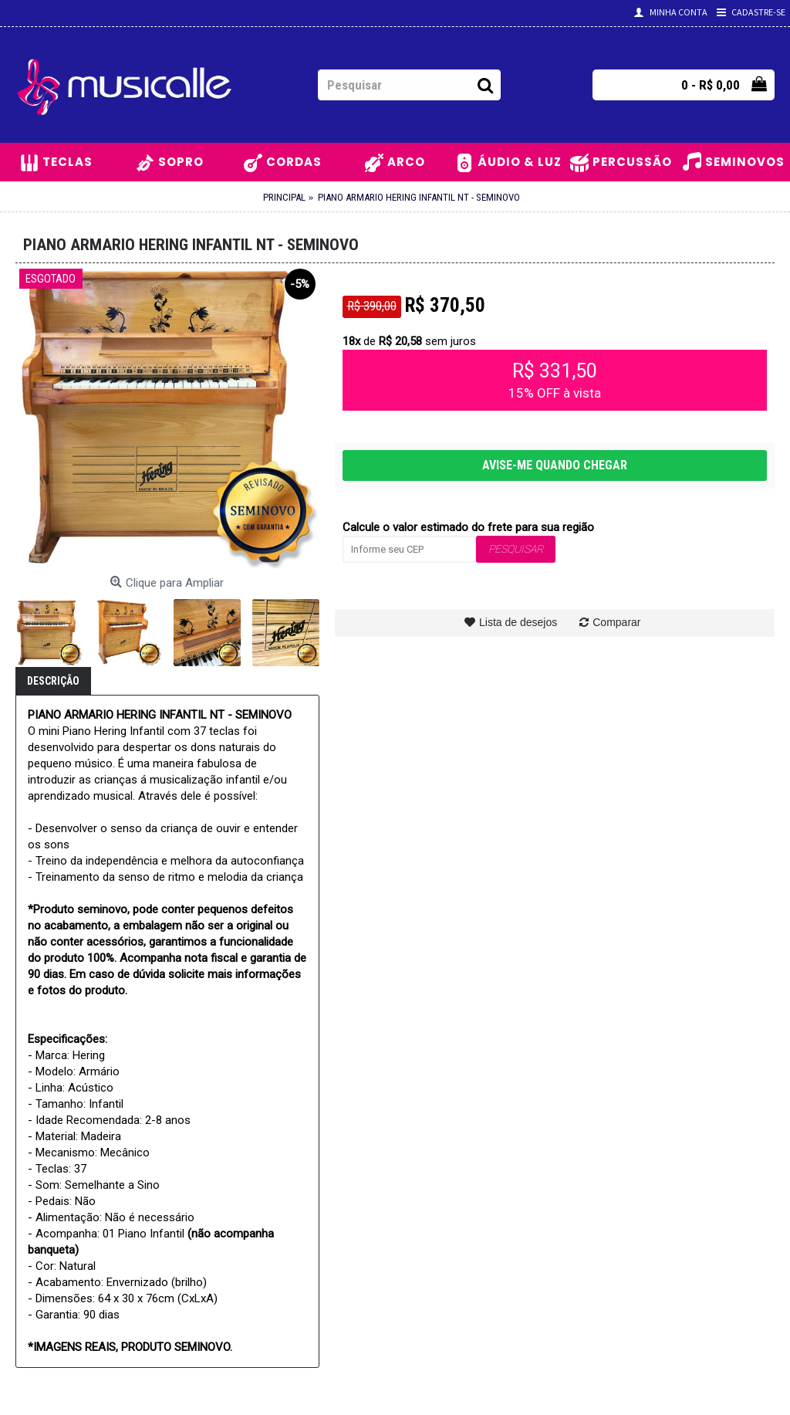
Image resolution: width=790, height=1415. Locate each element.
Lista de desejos (518, 622)
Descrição (53, 681)
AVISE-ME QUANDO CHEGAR (554, 465)
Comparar (616, 622)
